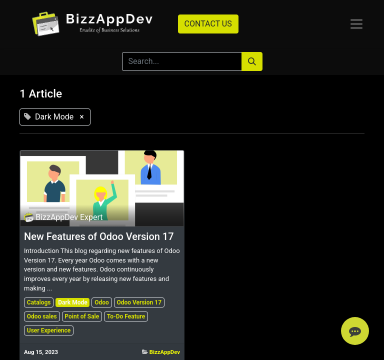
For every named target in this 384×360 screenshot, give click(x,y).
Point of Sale (81, 316)
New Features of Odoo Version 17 (99, 236)
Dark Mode (73, 302)
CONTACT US (208, 23)
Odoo (101, 302)
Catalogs (39, 302)
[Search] (252, 61)
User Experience (49, 330)
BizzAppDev (165, 352)
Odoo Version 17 (139, 302)
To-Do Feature (126, 316)
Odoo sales (42, 316)
